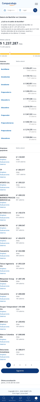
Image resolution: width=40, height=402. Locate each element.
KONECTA (4, 225)
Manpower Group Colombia (7, 280)
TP (1, 170)
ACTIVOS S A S (5, 213)
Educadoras (5, 138)
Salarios (3, 164)
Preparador (5, 115)
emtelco (3, 157)
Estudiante (5, 84)
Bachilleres (5, 69)
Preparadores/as (7, 123)
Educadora (5, 107)
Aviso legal (15, 393)
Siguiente (20, 371)
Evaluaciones (4, 162)
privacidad (24, 393)
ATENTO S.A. (5, 182)
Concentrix (4, 251)
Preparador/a (6, 92)
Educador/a (5, 100)
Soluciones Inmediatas (4, 351)
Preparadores (6, 130)
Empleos (3, 159)
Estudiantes (5, 77)
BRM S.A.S (4, 322)
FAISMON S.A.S (5, 238)
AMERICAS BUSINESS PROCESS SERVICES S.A (7, 197)
